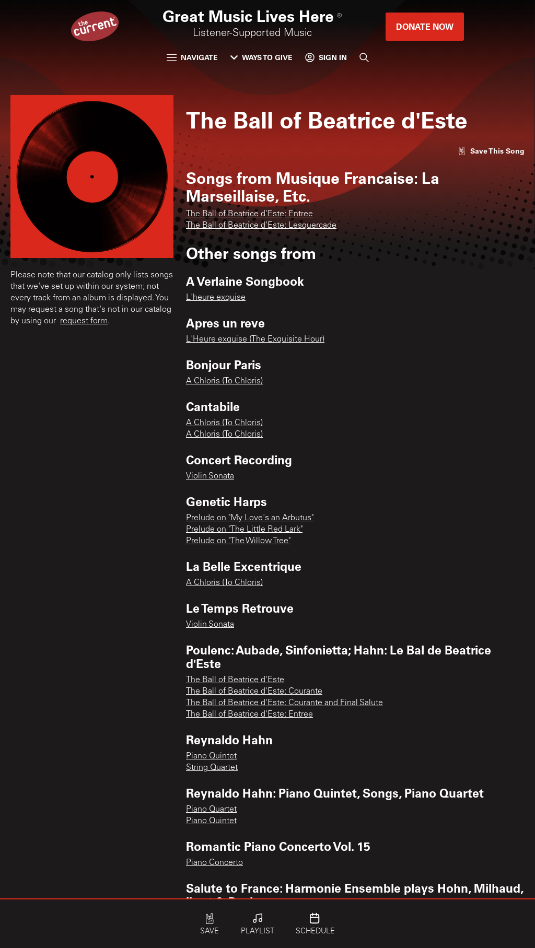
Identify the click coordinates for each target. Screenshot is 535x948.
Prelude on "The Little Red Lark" (244, 529)
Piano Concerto (214, 863)
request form (84, 321)
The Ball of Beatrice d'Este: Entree (249, 214)
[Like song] (491, 150)
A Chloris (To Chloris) (224, 381)
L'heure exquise (216, 298)
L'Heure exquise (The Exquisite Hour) (255, 339)
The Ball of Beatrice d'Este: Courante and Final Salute (284, 703)
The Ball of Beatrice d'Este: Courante (254, 691)
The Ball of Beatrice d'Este (235, 680)
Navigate (192, 57)
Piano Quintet (211, 756)
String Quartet (212, 768)
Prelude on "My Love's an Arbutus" (249, 518)
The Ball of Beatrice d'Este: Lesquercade (261, 225)
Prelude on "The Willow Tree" (238, 541)
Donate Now (424, 26)
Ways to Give (261, 57)
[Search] (364, 57)
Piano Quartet (211, 809)
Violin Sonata (210, 476)
